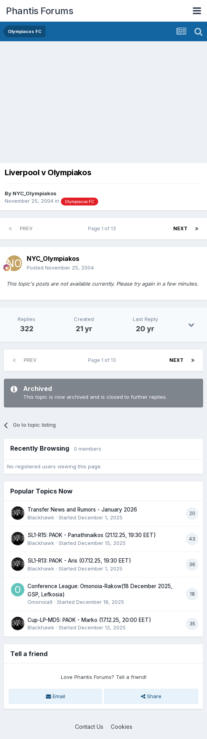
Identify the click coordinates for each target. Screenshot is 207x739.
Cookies (121, 726)
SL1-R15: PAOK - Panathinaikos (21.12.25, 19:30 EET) (91, 535)
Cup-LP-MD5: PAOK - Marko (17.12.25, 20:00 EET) (89, 620)
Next (180, 228)
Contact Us (89, 726)
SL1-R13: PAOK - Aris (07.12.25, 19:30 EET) (79, 560)
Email (55, 696)
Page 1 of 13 (103, 228)
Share (151, 696)
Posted (60, 267)
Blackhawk (40, 517)
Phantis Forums (39, 11)
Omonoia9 (40, 602)
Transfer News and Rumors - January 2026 (82, 509)
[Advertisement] (96, 100)
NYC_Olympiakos (35, 193)
